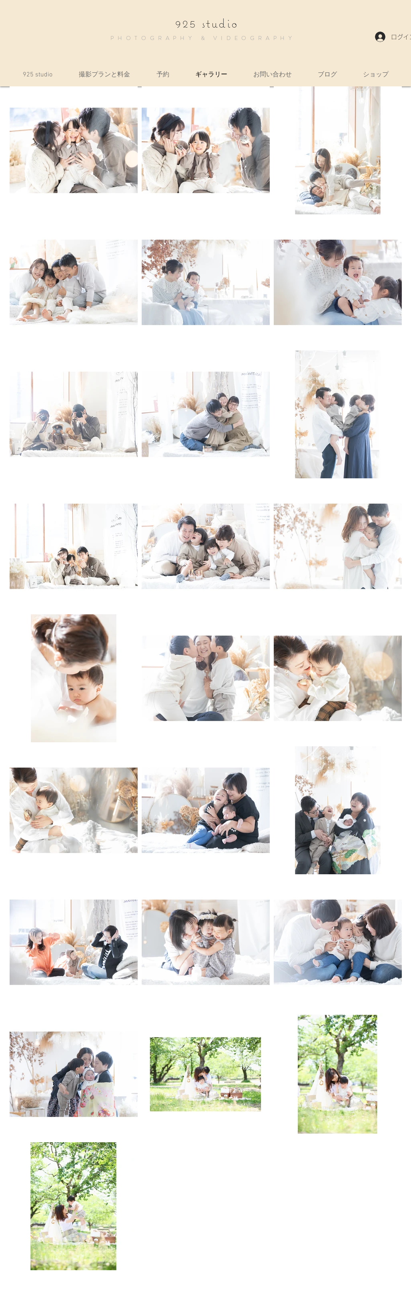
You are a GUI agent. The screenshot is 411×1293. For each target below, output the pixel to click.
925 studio (207, 23)
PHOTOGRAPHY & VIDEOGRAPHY (203, 38)
